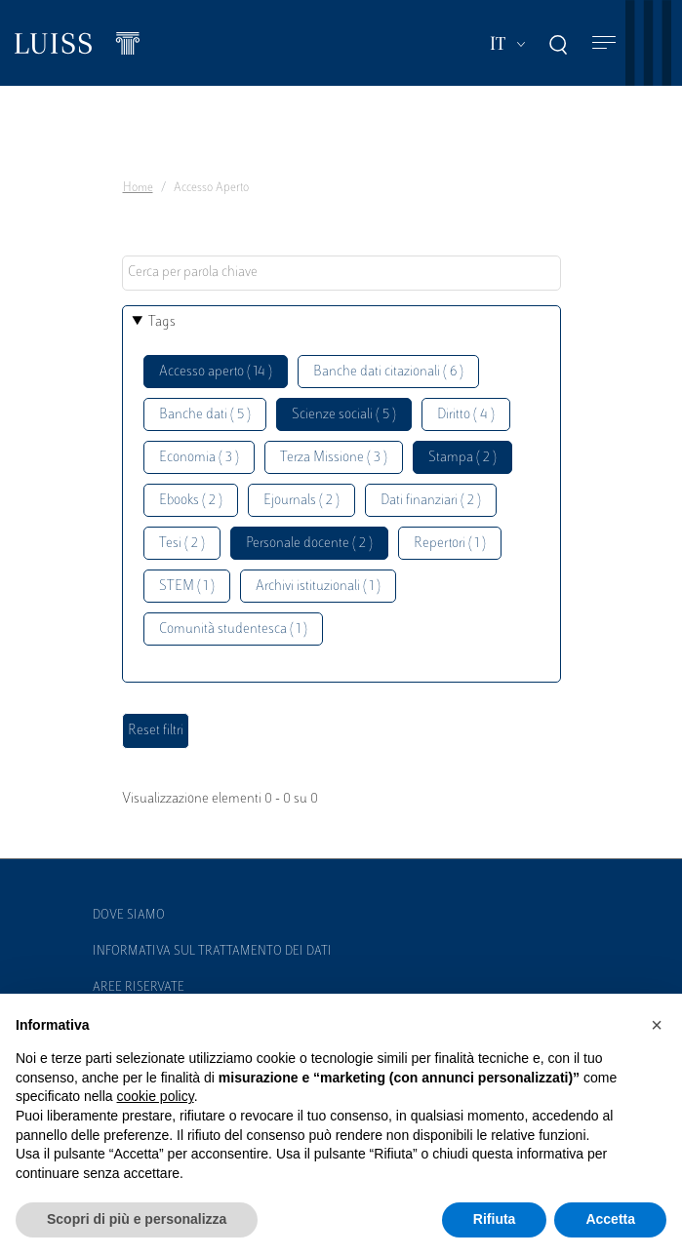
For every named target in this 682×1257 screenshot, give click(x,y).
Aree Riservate (138, 988)
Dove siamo (129, 916)
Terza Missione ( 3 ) (333, 458)
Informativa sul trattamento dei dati (212, 952)
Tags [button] (162, 322)
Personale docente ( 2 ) (309, 543)
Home (138, 188)
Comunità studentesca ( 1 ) (233, 629)
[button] (656, 1025)
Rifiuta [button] (494, 1219)
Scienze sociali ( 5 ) (344, 415)
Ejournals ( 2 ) (301, 500)
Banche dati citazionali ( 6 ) (388, 372)
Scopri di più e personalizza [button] (136, 1219)
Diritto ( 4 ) (466, 415)
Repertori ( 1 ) (450, 543)
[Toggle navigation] (604, 43)
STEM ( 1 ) (187, 586)
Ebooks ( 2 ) (190, 500)
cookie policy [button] (155, 1096)
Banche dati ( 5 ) (205, 415)
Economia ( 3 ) (199, 458)
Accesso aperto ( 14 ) (215, 372)
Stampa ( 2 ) (462, 458)
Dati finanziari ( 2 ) (431, 500)
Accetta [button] (610, 1219)
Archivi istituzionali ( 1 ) (318, 586)
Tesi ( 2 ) (182, 543)
